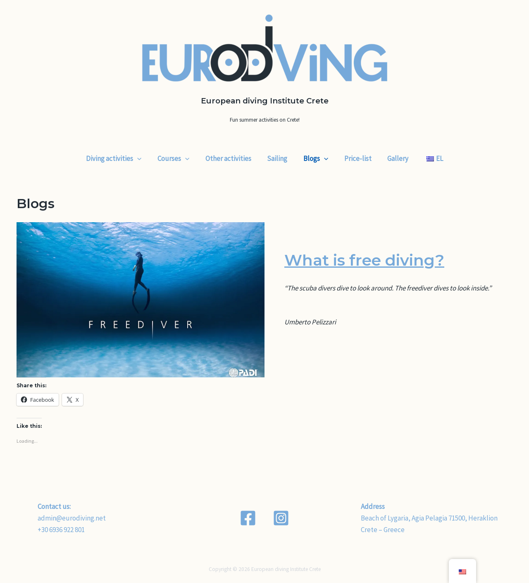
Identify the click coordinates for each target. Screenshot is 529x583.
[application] (144, 158)
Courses (178, 158)
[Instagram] (281, 518)
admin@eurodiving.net (72, 518)
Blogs (315, 158)
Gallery (393, 158)
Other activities (231, 158)
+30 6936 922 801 (61, 529)
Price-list (355, 158)
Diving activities (120, 158)
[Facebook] (248, 518)
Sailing (278, 158)
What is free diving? (370, 260)
